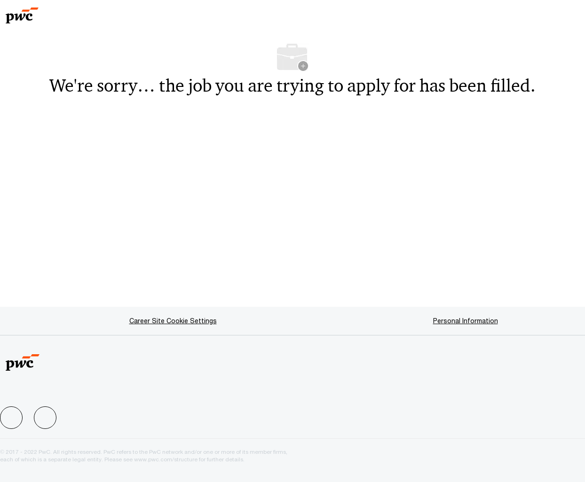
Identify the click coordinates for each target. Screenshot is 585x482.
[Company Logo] (40, 12)
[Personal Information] (465, 321)
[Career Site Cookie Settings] (173, 321)
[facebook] (11, 417)
